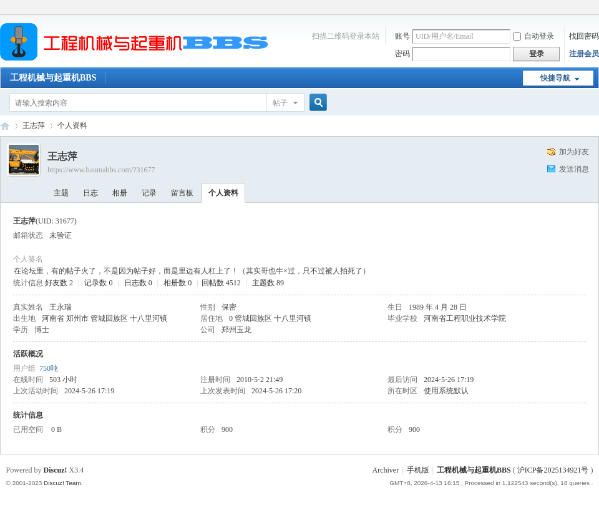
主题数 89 (268, 282)
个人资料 (223, 193)
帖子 (280, 103)
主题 (61, 193)
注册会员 (584, 53)
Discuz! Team (62, 482)
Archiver (386, 470)
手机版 (418, 470)
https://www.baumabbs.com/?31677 (101, 169)
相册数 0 (177, 282)
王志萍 (33, 125)
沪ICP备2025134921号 (553, 470)
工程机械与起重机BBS (53, 77)
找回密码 (584, 36)
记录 (149, 193)
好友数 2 (59, 282)
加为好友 (574, 151)
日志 (90, 193)
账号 (402, 36)
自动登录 (533, 36)
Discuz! (55, 470)
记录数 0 (98, 282)
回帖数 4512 (221, 282)
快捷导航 (555, 78)
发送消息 (574, 169)
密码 (402, 53)
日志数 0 (138, 282)
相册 (119, 193)
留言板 (182, 193)
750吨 (48, 368)
